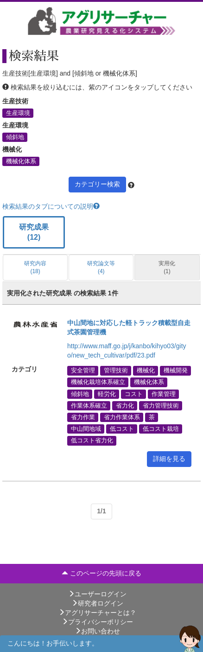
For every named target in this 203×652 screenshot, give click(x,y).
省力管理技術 (161, 405)
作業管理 (164, 393)
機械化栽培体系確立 (98, 382)
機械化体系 (21, 161)
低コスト (122, 429)
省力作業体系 (122, 417)
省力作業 (83, 417)
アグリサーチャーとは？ (97, 612)
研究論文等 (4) (101, 267)
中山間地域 (86, 429)
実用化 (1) (167, 267)
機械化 (146, 370)
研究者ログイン (97, 603)
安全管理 (83, 370)
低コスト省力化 (92, 440)
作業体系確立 (89, 405)
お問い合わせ (97, 631)
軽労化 (107, 393)
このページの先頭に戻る (101, 573)
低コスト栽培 (161, 429)
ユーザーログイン (97, 594)
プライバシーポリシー (97, 622)
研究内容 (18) (35, 267)
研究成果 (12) (34, 232)
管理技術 (116, 370)
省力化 (125, 405)
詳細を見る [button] (169, 458)
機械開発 (176, 370)
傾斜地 (15, 137)
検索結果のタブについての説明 (51, 206)
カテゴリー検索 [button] (97, 184)
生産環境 (18, 112)
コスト (134, 393)
